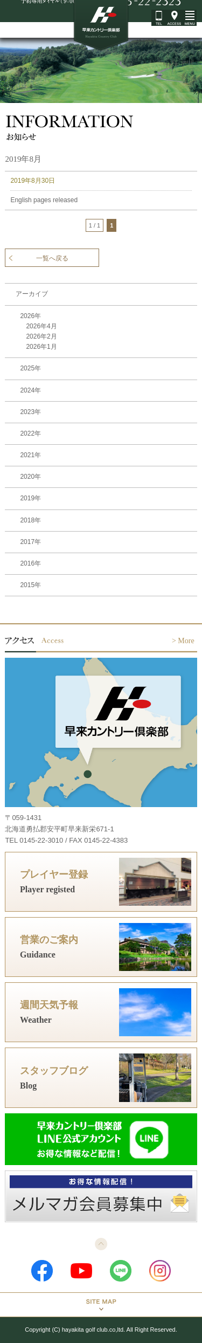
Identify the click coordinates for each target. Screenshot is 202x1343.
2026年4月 (41, 326)
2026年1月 (41, 346)
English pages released (44, 200)
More (186, 641)
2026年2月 (41, 336)
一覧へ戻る (52, 258)
